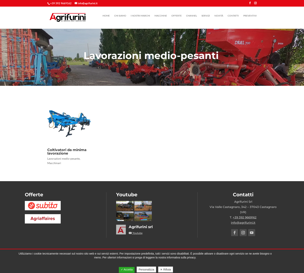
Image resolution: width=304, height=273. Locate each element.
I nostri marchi (140, 15)
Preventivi (250, 15)
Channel (191, 15)
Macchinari (54, 163)
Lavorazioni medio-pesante (63, 158)
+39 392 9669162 (61, 3)
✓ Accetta (127, 269)
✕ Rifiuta (165, 269)
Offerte (176, 15)
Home (106, 15)
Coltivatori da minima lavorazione (66, 152)
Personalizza (146, 269)
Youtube (135, 233)
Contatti (233, 15)
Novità (218, 15)
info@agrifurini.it (243, 222)
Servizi (205, 15)
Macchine (161, 15)
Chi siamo (120, 15)
